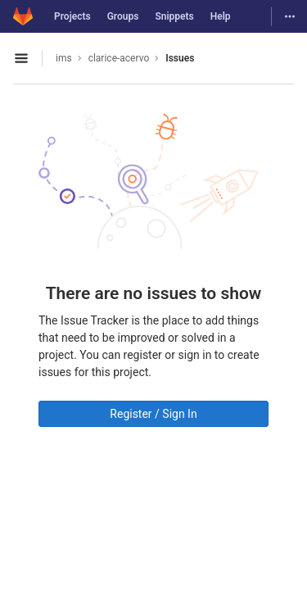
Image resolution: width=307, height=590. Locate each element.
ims (64, 58)
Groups (123, 16)
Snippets (174, 16)
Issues (179, 58)
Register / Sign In (153, 413)
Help (220, 16)
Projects (72, 16)
